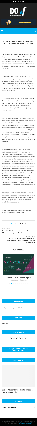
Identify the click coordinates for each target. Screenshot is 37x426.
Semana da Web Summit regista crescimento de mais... (18, 279)
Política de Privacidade (25, 423)
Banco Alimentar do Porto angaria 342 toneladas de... (17, 391)
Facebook (5, 323)
